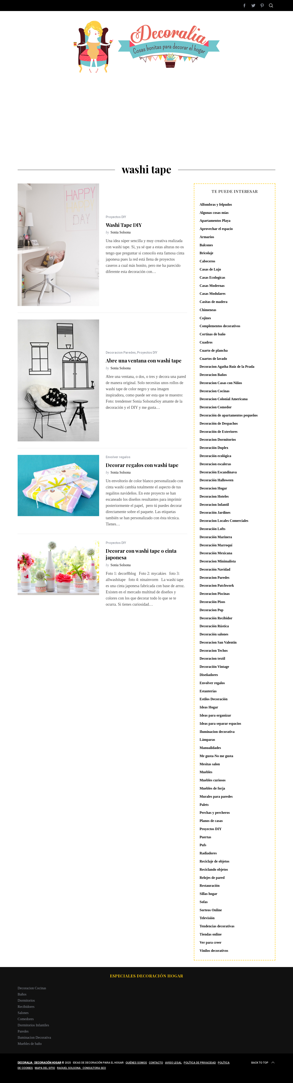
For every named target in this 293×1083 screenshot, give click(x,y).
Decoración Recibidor (216, 618)
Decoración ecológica (215, 456)
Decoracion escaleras (215, 464)
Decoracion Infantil (214, 504)
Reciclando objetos (214, 869)
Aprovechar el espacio (216, 229)
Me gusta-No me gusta (216, 756)
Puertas (205, 837)
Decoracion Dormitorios (218, 439)
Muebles (206, 772)
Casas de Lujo (210, 269)
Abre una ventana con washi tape (144, 360)
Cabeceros (207, 261)
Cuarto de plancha (214, 350)
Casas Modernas (212, 286)
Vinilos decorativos (214, 950)
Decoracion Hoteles (214, 496)
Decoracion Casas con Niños (221, 383)
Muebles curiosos (213, 780)
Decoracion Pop (211, 610)
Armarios (207, 237)
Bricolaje (206, 253)
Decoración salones (214, 634)
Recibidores (26, 1006)
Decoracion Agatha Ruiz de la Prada (227, 366)
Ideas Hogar (209, 707)
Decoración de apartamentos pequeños (229, 415)
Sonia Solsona (121, 232)
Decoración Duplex (214, 448)
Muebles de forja (212, 788)
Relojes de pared (212, 877)
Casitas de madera (213, 302)
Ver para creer (210, 942)
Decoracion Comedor (216, 407)
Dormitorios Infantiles (33, 1025)
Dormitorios (26, 1000)
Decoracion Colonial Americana (224, 399)
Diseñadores (209, 675)
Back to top (263, 1062)
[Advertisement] (146, 106)
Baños (22, 994)
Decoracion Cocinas (215, 391)
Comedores (26, 1019)
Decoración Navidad (215, 569)
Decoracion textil (212, 658)
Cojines (205, 318)
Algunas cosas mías (214, 213)
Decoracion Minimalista (218, 561)
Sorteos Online (211, 910)
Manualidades (210, 748)
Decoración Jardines (215, 512)
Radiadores (208, 853)
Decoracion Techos (214, 650)
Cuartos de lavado (213, 358)
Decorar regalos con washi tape (142, 464)
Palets (204, 805)
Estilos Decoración (214, 699)
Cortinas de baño (212, 334)
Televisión (207, 918)
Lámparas (207, 739)
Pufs (203, 845)
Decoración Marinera (216, 537)
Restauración (210, 885)
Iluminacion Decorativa (34, 1037)
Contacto (156, 1062)
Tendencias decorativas (217, 926)
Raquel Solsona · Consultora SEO (81, 1068)
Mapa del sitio (45, 1068)
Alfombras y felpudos (216, 204)
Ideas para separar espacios (220, 723)
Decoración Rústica (214, 626)
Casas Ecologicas (212, 277)
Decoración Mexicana (216, 553)
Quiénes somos (136, 1062)
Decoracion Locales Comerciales (224, 521)
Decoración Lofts (212, 529)
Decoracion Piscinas (215, 594)
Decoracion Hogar (213, 488)
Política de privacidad (200, 1062)
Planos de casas (211, 821)
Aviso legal (173, 1062)
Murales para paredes (216, 796)
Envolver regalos (118, 457)
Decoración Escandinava (218, 472)
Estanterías (208, 691)
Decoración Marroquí (216, 545)
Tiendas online (211, 934)
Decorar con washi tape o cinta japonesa (141, 554)
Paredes (23, 1031)
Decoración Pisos (212, 602)
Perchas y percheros (215, 812)
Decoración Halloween (216, 480)
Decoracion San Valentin (218, 642)
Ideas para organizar (215, 715)
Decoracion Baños (213, 375)
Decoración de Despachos (219, 423)
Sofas (204, 902)
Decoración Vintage (214, 666)
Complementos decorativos (220, 326)
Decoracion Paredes (121, 352)
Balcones (206, 245)
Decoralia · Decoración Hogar (39, 1062)
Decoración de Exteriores (218, 431)
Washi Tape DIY (124, 224)
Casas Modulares (213, 293)
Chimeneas (208, 310)
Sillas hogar (208, 894)
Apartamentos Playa (215, 220)
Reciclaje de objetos (214, 861)
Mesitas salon (210, 764)
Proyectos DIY (116, 217)
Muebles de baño (30, 1044)
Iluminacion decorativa (217, 732)
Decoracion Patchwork (217, 585)
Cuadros (206, 342)
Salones (23, 1013)
